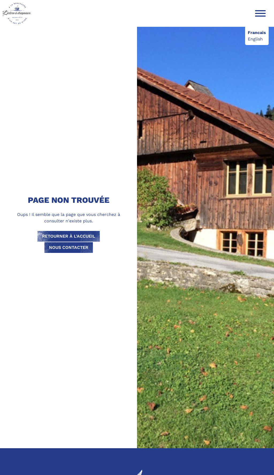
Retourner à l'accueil (68, 236)
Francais (257, 32)
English (255, 39)
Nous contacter (68, 247)
